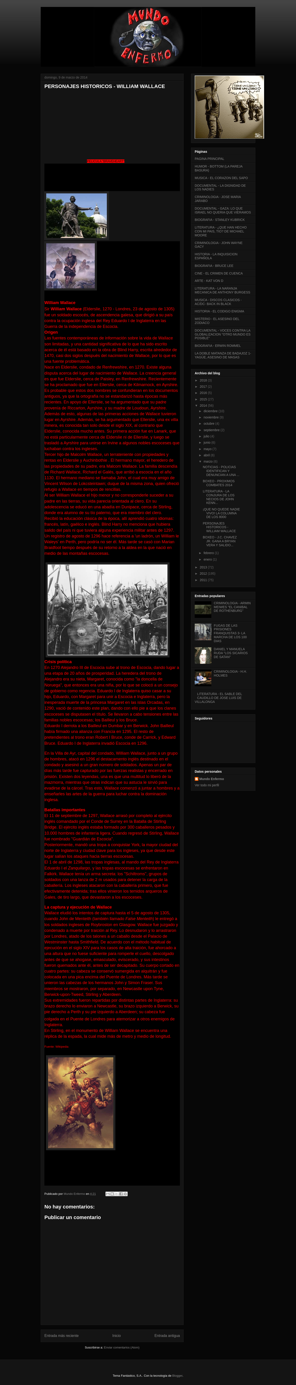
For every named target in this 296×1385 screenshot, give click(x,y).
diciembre (211, 411)
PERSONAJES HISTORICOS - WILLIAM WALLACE (219, 527)
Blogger (177, 1375)
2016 (204, 393)
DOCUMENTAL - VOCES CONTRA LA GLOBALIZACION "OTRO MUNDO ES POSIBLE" (222, 334)
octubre (209, 423)
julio (207, 436)
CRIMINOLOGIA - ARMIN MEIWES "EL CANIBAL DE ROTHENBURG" (232, 607)
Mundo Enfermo (211, 779)
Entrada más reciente (61, 1336)
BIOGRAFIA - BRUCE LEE (214, 266)
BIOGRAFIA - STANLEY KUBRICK (220, 220)
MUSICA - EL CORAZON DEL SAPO (221, 178)
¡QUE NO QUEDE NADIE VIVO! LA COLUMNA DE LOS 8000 (221, 513)
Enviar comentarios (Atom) (121, 1347)
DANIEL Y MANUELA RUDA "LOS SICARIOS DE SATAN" (231, 653)
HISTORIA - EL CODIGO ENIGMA (219, 311)
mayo (208, 449)
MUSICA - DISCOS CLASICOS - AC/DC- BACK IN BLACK (218, 302)
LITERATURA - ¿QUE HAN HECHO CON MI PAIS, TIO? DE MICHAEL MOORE (221, 231)
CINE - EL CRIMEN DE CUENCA (219, 273)
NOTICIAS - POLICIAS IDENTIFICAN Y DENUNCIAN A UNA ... (221, 471)
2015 (204, 399)
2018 (204, 380)
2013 (204, 567)
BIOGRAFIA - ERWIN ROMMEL (218, 346)
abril (207, 455)
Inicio (116, 1336)
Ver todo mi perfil (207, 785)
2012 (204, 573)
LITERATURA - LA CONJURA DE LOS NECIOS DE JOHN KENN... (218, 497)
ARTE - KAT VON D (209, 281)
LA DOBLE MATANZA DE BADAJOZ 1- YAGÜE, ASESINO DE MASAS (223, 355)
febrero (209, 553)
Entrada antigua (167, 1336)
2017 (204, 386)
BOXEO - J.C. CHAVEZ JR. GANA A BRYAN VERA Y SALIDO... (220, 541)
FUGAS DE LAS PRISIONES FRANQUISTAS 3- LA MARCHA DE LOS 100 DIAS (230, 633)
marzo (208, 461)
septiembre (212, 430)
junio (207, 442)
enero (208, 559)
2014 (204, 405)
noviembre (211, 417)
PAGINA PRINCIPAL (209, 159)
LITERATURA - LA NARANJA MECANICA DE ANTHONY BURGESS (222, 290)
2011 (204, 580)
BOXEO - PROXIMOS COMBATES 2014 (219, 483)
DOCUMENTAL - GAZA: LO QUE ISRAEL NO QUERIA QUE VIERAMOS (223, 210)
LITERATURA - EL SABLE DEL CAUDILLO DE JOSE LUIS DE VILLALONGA (218, 698)
